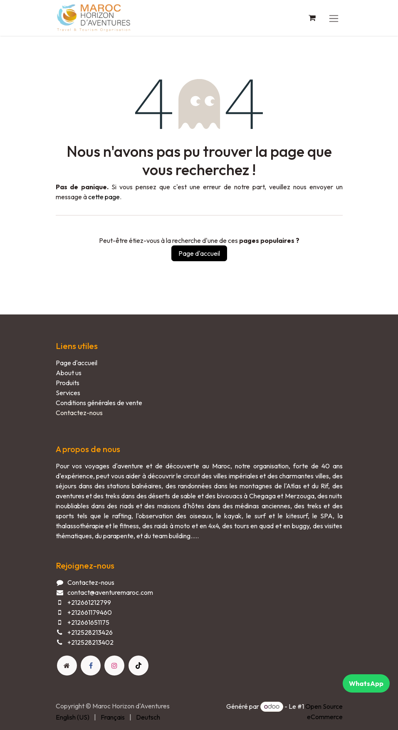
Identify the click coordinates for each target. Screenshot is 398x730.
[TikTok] (138, 666)
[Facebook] (91, 666)
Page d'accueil (199, 253)
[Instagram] (114, 666)
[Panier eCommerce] (312, 18)
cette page (104, 197)
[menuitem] (72, 717)
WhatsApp (366, 683)
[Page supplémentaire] (67, 666)
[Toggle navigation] (334, 17)
